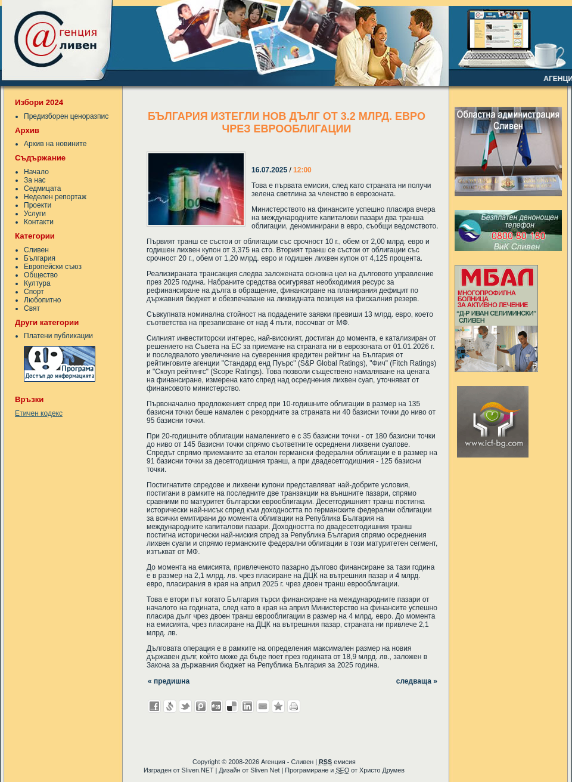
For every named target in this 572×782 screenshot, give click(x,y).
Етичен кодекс (39, 413)
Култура (37, 283)
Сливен (36, 250)
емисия (337, 761)
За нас (35, 180)
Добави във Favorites (278, 706)
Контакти (39, 222)
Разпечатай (293, 706)
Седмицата (42, 188)
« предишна (168, 681)
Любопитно (42, 300)
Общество (41, 275)
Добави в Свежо (169, 706)
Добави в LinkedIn (247, 706)
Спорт (34, 292)
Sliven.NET (198, 770)
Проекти (37, 205)
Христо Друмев (382, 770)
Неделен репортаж (55, 197)
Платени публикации (58, 336)
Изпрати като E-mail (262, 706)
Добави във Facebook (154, 706)
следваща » (416, 681)
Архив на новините (55, 144)
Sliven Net (264, 770)
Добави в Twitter (185, 706)
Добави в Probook (200, 706)
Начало (36, 172)
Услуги (35, 213)
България (39, 258)
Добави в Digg (216, 706)
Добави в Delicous (231, 706)
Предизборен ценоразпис (66, 116)
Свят (32, 308)
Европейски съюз (53, 266)
